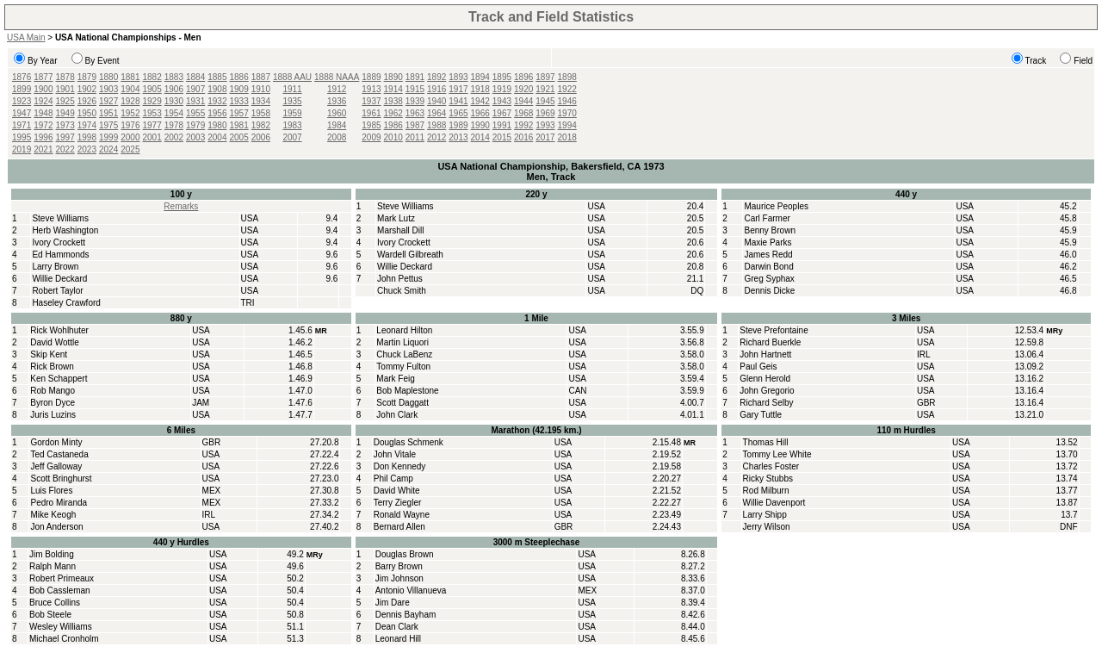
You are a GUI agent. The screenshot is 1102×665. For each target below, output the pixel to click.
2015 (501, 137)
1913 (371, 89)
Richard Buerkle (770, 342)
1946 (567, 101)
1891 (415, 77)
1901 (65, 89)
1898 (567, 77)
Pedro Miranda (58, 502)
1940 (436, 101)
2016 (523, 137)
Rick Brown (52, 366)
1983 (291, 125)
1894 (480, 77)
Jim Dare (392, 602)
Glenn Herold (765, 378)
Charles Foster (771, 466)
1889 (371, 77)
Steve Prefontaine (774, 330)
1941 (458, 101)
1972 (43, 125)
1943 (501, 101)
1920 (523, 89)
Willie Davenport (774, 502)
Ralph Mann (52, 566)
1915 (415, 89)
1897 (545, 77)
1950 (86, 113)
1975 (108, 125)
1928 (130, 101)
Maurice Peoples (776, 206)
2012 (436, 137)
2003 (195, 137)
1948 (43, 113)
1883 (173, 77)
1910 (260, 89)
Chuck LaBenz (404, 354)
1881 (130, 77)
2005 (239, 137)
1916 (436, 89)
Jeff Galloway (56, 466)
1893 (458, 77)
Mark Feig (395, 378)
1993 (545, 125)
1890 (393, 77)
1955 (195, 113)
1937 (371, 101)
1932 (216, 101)
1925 (65, 101)
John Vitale (395, 454)
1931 (195, 101)
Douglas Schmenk (408, 442)
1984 (336, 125)
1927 (108, 101)
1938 (393, 101)
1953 (152, 113)
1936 (336, 101)
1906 (173, 89)
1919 (501, 89)
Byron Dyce (52, 402)
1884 (195, 77)
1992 (523, 125)
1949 (65, 113)
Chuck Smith (401, 290)
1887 (260, 77)
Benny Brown (769, 230)
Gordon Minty (56, 442)
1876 (21, 77)
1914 (393, 89)
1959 (291, 113)
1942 (480, 101)
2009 (371, 137)
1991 (501, 125)
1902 (86, 89)
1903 (108, 89)
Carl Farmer (766, 218)
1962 (393, 113)
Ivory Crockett (58, 242)
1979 (195, 125)
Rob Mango (52, 390)
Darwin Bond (768, 266)
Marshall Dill (400, 230)
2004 (216, 137)
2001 (152, 137)
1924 (43, 101)
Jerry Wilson (766, 526)
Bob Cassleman (59, 590)
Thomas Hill (766, 442)
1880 (108, 77)
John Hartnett (765, 354)
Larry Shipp (765, 514)
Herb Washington (65, 230)
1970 (567, 113)
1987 (415, 125)
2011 (415, 137)
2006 (260, 137)
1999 (108, 137)
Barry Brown (399, 566)
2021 (43, 149)
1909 (239, 89)
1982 (260, 125)
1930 (173, 101)
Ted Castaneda (59, 454)
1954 (173, 113)
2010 (393, 137)
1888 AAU (292, 77)
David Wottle (54, 342)
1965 (458, 113)
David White (397, 490)
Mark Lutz (396, 218)
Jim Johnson (399, 578)
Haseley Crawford (66, 303)
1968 (523, 113)
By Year (42, 60)
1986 (393, 125)
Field (1083, 60)
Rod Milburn (766, 490)
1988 (436, 125)
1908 (216, 89)
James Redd (768, 254)
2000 (130, 137)
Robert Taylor (57, 290)
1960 (336, 113)
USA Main (26, 37)
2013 (458, 137)
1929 (152, 101)
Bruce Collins (54, 602)
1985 (371, 125)
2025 (130, 149)
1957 (239, 113)
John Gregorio (767, 390)
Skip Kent (48, 354)
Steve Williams (60, 218)
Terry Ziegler (398, 502)
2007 (291, 137)
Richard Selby (766, 402)
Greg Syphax (769, 278)
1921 (545, 89)
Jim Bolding (51, 554)
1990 (480, 125)
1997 (65, 137)
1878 (65, 77)
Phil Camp (393, 478)
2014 (480, 137)
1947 (21, 113)
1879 (86, 77)
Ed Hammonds (60, 254)
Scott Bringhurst (60, 478)
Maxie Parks (767, 242)
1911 (291, 89)
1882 (152, 77)
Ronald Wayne (402, 514)
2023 (86, 149)
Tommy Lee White (777, 454)
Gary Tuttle (761, 415)
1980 (216, 125)
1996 (43, 137)
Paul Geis (758, 366)
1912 (336, 89)
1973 (65, 125)
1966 (480, 113)
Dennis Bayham (405, 614)
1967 (501, 113)
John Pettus (400, 278)
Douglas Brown (404, 554)
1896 (523, 77)
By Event (102, 60)
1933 (239, 101)
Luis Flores (51, 490)
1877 (43, 77)
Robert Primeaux (61, 578)
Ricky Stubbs (768, 478)
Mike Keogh (53, 514)
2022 (65, 149)
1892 (436, 77)
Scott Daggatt (402, 402)
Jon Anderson (56, 526)
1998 (86, 137)
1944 (523, 101)
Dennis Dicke (769, 290)
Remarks (181, 206)
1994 (567, 125)
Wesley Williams (60, 626)
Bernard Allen (399, 526)
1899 (21, 89)
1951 (108, 113)
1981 (239, 125)
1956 (216, 113)
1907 (195, 89)
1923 (21, 101)
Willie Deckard (59, 278)
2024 (108, 149)
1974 (86, 125)
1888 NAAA (336, 77)
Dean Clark (396, 626)
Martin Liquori (402, 342)
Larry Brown (55, 266)
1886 (239, 77)
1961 (371, 113)
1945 (545, 101)
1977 (152, 125)
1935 (291, 101)
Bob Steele (50, 614)
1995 (21, 137)
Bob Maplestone (407, 390)
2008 (336, 137)
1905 (152, 89)
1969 (545, 113)
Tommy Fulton (403, 366)
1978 (173, 125)
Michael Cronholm (64, 638)
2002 (173, 137)
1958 (260, 113)
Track (1036, 60)
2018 (567, 137)
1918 (480, 89)
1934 (260, 101)
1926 (86, 101)
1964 (436, 113)
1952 (130, 113)
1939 (415, 101)
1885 (216, 77)
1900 (43, 89)
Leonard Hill (398, 638)
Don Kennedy (400, 466)
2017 (545, 137)
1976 (130, 125)
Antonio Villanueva (411, 590)
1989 (458, 125)
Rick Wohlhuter (59, 330)
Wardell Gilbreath (410, 254)
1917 (458, 89)
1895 (501, 77)
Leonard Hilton (404, 330)
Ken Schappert (58, 378)
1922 (567, 89)
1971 (21, 125)
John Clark (397, 415)
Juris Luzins (53, 415)
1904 (130, 89)
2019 (21, 149)
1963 (415, 113)
